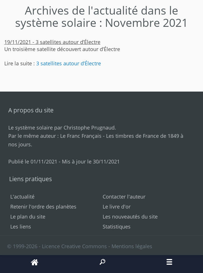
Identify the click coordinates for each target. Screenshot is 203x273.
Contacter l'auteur (124, 196)
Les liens (20, 226)
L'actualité (22, 196)
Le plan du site (27, 216)
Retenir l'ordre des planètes (43, 206)
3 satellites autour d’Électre (68, 63)
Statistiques (117, 226)
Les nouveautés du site (130, 216)
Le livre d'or (117, 206)
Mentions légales (131, 246)
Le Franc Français (81, 135)
